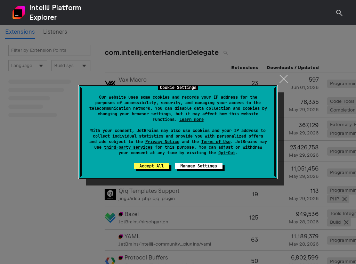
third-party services (128, 147)
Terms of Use (215, 142)
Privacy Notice (162, 142)
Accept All (151, 166)
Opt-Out (226, 153)
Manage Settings (198, 166)
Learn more (191, 119)
